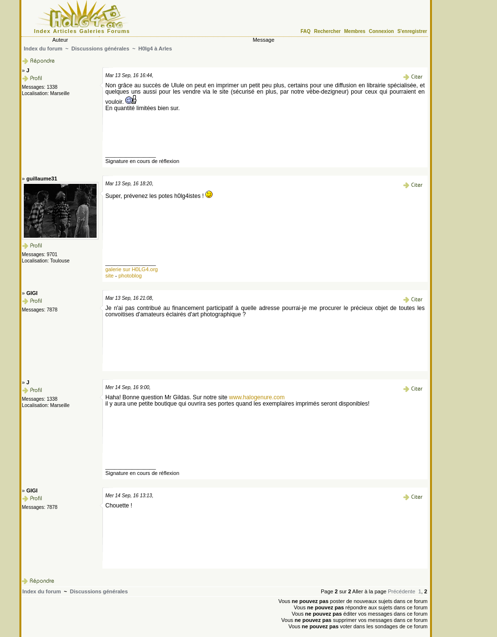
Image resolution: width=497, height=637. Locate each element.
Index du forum (43, 48)
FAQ (305, 31)
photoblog (130, 275)
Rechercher (327, 31)
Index (42, 31)
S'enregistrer (412, 31)
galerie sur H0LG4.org (131, 269)
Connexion (381, 31)
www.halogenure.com (257, 397)
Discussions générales (100, 48)
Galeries (92, 31)
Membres (354, 31)
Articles (65, 31)
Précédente (401, 591)
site (109, 275)
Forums (118, 31)
